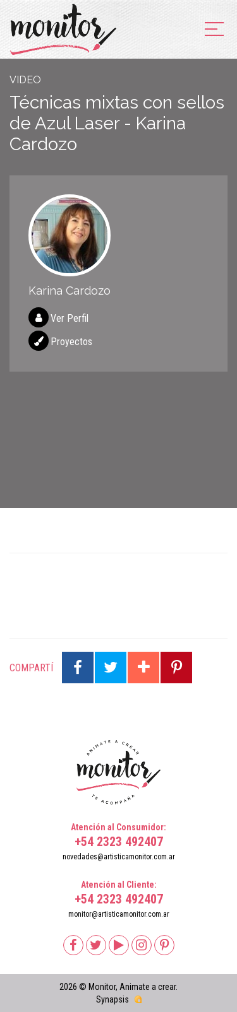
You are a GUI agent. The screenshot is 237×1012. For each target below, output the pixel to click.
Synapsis (112, 999)
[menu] (214, 30)
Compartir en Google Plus (143, 667)
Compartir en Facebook (78, 667)
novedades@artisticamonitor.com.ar (119, 856)
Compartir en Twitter (110, 667)
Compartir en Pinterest (176, 667)
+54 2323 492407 (119, 842)
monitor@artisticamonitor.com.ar (118, 914)
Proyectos (71, 342)
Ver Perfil (69, 318)
